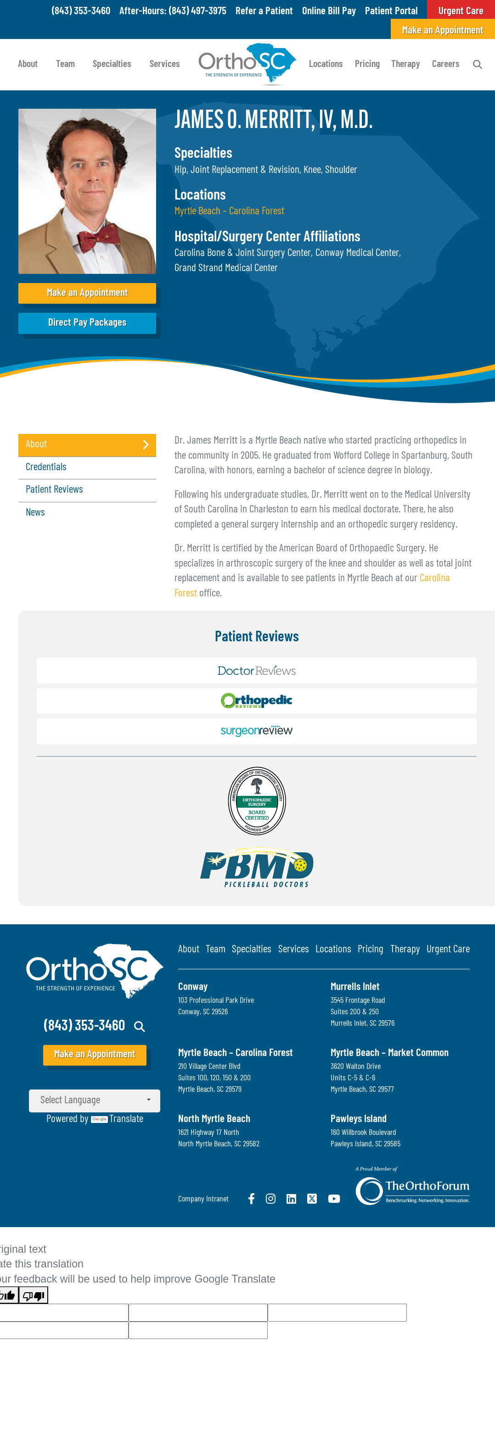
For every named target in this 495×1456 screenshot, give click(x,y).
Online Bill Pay (329, 11)
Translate (117, 1119)
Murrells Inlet (355, 987)
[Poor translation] (33, 1295)
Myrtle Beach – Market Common (390, 1053)
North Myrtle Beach (214, 1119)
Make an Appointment (443, 31)
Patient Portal (391, 11)
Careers (446, 64)
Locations (326, 64)
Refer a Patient (264, 11)
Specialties (112, 64)
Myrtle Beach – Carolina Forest (229, 211)
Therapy (405, 64)
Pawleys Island (359, 1119)
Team (65, 64)
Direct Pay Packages (87, 323)
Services (165, 64)
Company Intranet (203, 1199)
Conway (193, 987)
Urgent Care (448, 950)
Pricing (367, 64)
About (28, 64)
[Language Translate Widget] (94, 1100)
